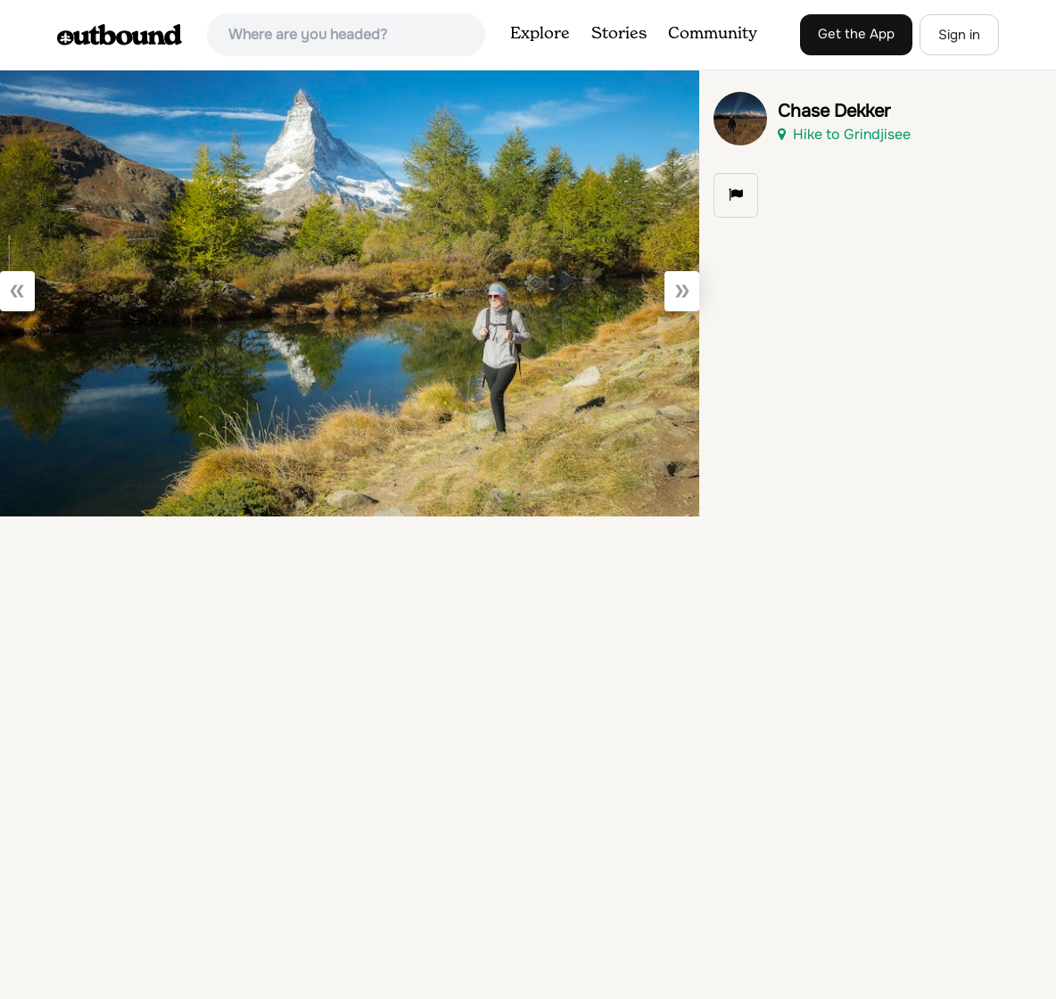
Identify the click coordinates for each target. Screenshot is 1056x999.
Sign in (959, 35)
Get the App (856, 34)
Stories (619, 34)
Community (712, 34)
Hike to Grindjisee (844, 134)
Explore (540, 34)
